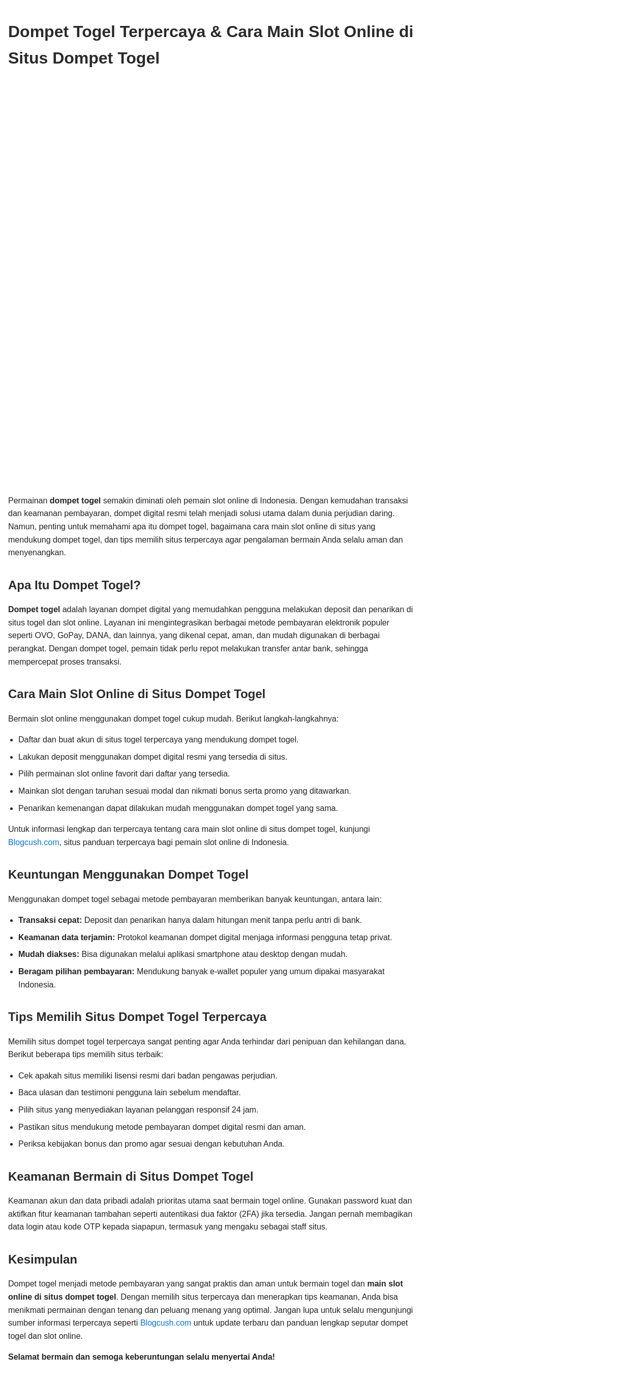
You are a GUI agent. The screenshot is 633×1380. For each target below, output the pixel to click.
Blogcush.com (33, 842)
